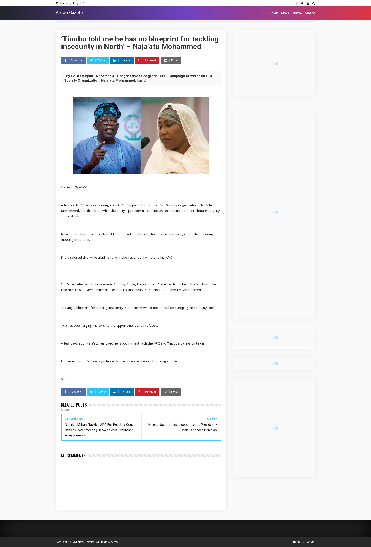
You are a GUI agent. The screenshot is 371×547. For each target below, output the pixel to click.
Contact (311, 542)
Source (66, 379)
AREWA (297, 13)
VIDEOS (310, 13)
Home (296, 542)
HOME (273, 13)
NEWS (285, 13)
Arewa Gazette (70, 12)
